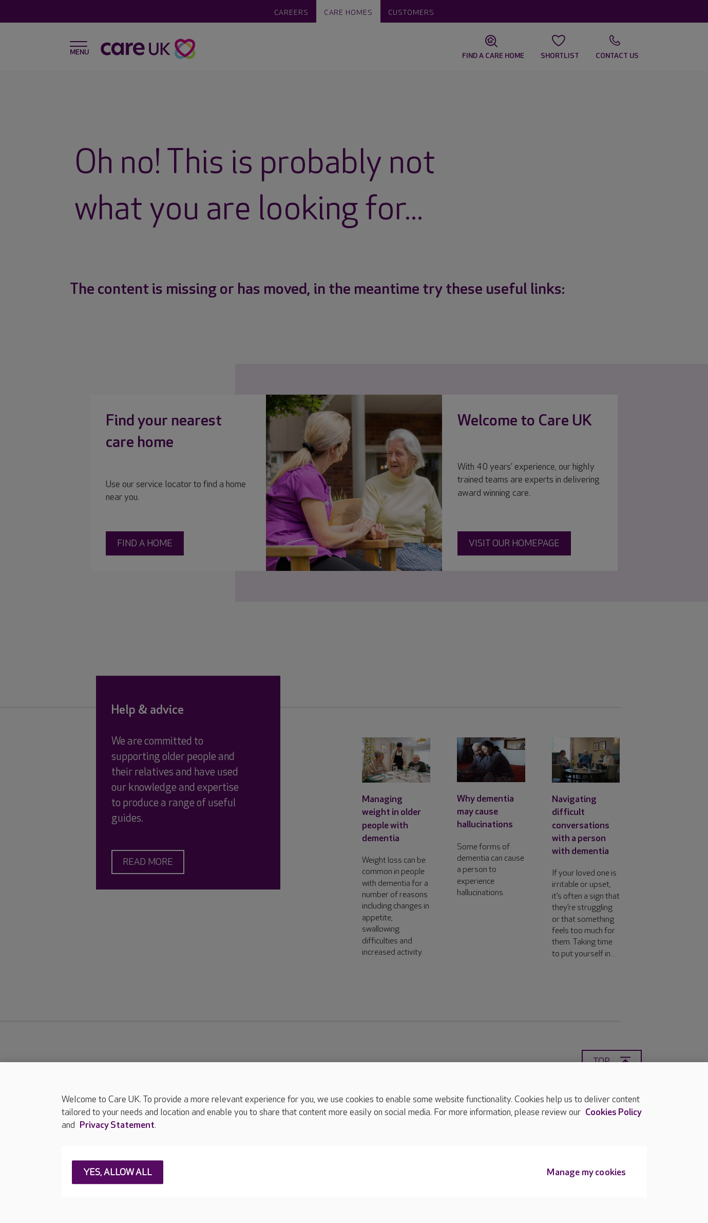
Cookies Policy (613, 1112)
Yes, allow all (117, 1173)
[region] (354, 1142)
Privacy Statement (117, 1125)
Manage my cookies (586, 1173)
